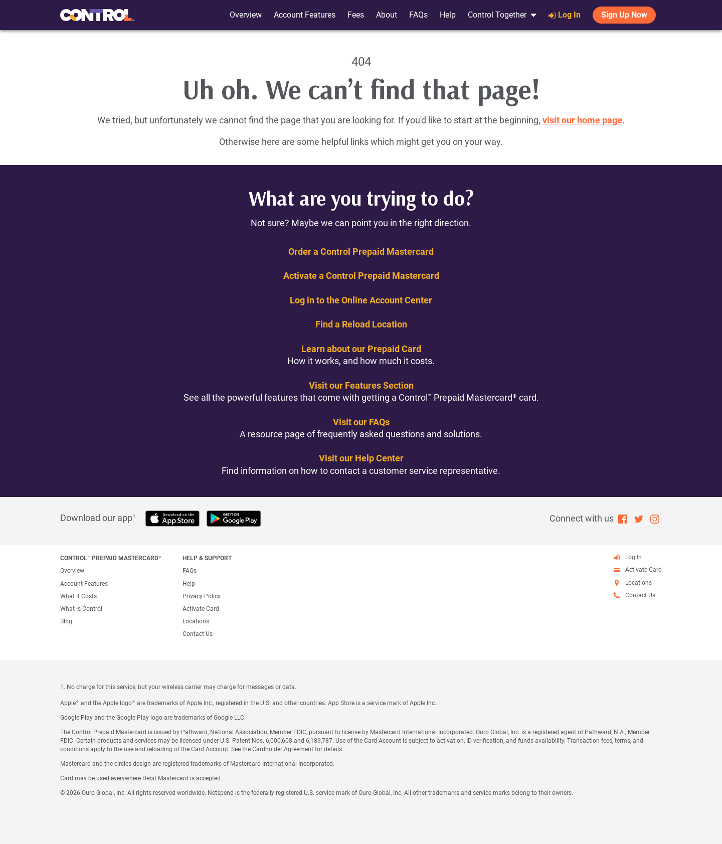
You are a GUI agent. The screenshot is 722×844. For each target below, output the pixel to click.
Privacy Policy (202, 596)
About (386, 15)
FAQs (418, 15)
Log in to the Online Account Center (361, 300)
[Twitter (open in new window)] (638, 518)
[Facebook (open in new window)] (622, 518)
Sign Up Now (624, 15)
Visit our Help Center (361, 458)
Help (448, 15)
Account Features (304, 15)
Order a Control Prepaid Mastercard (361, 251)
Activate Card (201, 608)
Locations (196, 621)
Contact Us (198, 633)
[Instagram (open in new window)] (654, 518)
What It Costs (78, 596)
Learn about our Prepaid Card (361, 349)
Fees (355, 15)
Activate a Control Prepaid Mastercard (361, 275)
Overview (246, 15)
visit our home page (582, 120)
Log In (565, 15)
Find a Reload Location (361, 324)
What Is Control (81, 608)
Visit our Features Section (361, 385)
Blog (66, 621)
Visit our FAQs (361, 422)
